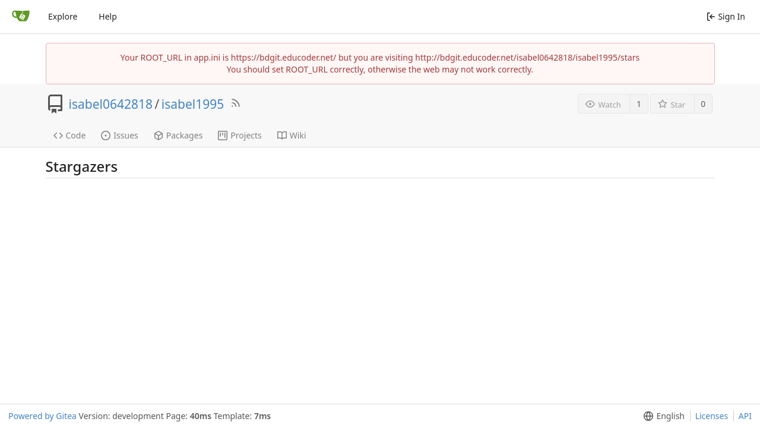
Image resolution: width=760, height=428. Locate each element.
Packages (178, 135)
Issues (119, 135)
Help (108, 16)
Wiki (291, 135)
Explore (62, 16)
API (745, 415)
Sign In (726, 16)
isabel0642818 (111, 104)
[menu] (662, 416)
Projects (239, 135)
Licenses (712, 415)
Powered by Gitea (42, 415)
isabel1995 (193, 104)
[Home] (21, 17)
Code (69, 135)
